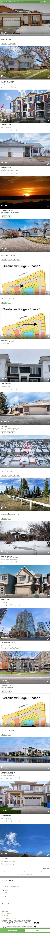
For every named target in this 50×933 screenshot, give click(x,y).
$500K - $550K (4, 43)
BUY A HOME (4, 909)
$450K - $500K (4, 389)
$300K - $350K (4, 173)
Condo (18, 648)
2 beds (10, 43)
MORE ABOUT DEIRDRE (7, 913)
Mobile (18, 259)
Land (9, 216)
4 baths (14, 129)
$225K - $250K (4, 259)
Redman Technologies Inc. (18, 918)
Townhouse (19, 129)
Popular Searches (12, 930)
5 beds (9, 820)
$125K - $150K (4, 734)
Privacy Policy (25, 918)
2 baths (14, 86)
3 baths (14, 43)
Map (45, 1)
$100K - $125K (4, 216)
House (18, 475)
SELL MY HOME (5, 911)
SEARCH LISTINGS (6, 907)
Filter (41, 1)
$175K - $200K (4, 302)
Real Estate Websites (10, 918)
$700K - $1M (4, 605)
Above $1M (3, 432)
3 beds (10, 86)
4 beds (10, 475)
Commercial (11, 864)
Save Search (36, 930)
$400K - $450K (4, 86)
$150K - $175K (4, 345)
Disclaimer (28, 918)
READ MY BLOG (5, 915)
